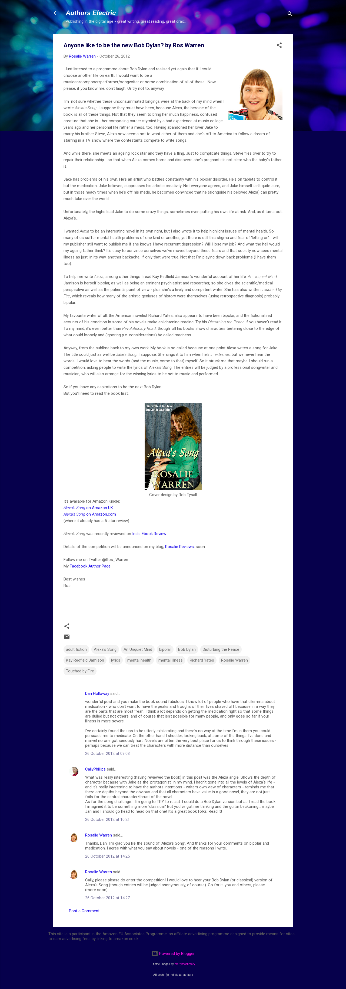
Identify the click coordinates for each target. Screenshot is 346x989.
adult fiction (76, 649)
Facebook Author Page (90, 566)
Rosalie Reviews (179, 546)
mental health (139, 660)
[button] (279, 46)
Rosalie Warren (234, 660)
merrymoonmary (185, 964)
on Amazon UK (88, 507)
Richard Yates (202, 660)
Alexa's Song (105, 649)
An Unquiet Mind (138, 649)
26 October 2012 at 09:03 (107, 753)
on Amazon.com (90, 514)
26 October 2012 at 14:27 (107, 897)
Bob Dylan (187, 649)
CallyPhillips (95, 769)
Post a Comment (84, 910)
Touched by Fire (80, 671)
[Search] (290, 14)
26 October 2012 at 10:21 (107, 819)
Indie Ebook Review (149, 533)
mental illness (170, 660)
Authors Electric (91, 12)
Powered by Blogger (173, 953)
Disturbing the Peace (221, 649)
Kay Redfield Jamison (85, 660)
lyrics (115, 660)
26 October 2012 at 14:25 (107, 856)
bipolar (165, 649)
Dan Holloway (97, 693)
